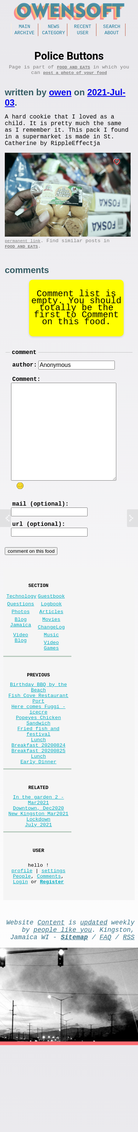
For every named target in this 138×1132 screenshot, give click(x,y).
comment (24, 369)
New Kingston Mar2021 (38, 882)
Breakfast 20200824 (38, 802)
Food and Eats (73, 70)
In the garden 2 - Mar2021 (38, 865)
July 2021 (38, 896)
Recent (82, 27)
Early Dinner (38, 823)
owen (60, 97)
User (82, 34)
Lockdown (38, 889)
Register (52, 962)
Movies (51, 652)
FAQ (106, 1022)
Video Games (51, 683)
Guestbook (51, 624)
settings (54, 948)
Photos (21, 643)
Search (111, 27)
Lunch (38, 795)
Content (51, 1004)
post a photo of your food (75, 77)
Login (20, 962)
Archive (24, 34)
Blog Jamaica (20, 656)
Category (53, 34)
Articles (51, 643)
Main (24, 27)
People (22, 955)
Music (51, 670)
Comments (49, 955)
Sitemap (74, 1022)
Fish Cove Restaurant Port (38, 743)
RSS (129, 1022)
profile (21, 948)
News (53, 27)
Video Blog (20, 674)
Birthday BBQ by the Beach (38, 729)
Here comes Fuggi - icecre (38, 757)
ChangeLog (51, 661)
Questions (20, 633)
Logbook (51, 633)
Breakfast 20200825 (38, 809)
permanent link (22, 254)
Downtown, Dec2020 (38, 875)
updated (93, 1004)
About (112, 34)
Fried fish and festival (38, 785)
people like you (62, 1013)
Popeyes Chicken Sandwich (38, 771)
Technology (21, 624)
